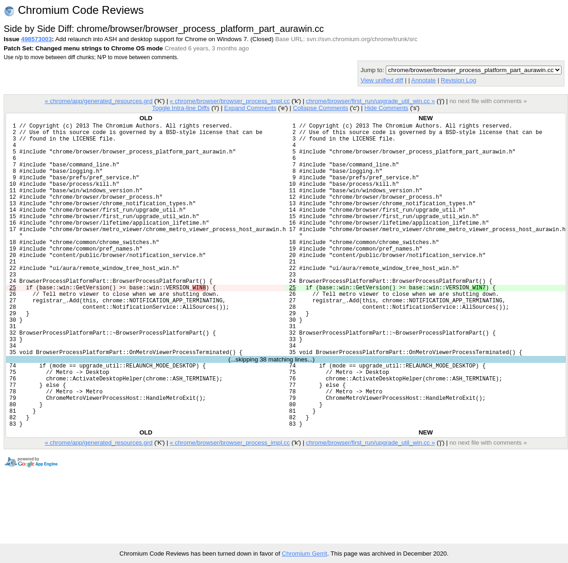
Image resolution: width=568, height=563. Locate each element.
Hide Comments (386, 107)
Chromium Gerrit (304, 553)
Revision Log (458, 80)
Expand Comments (250, 107)
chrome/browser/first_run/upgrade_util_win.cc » (370, 101)
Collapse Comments (320, 107)
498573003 (36, 39)
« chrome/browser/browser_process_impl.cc (230, 101)
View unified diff (381, 80)
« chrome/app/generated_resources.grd (99, 101)
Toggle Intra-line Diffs (181, 107)
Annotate (423, 80)
